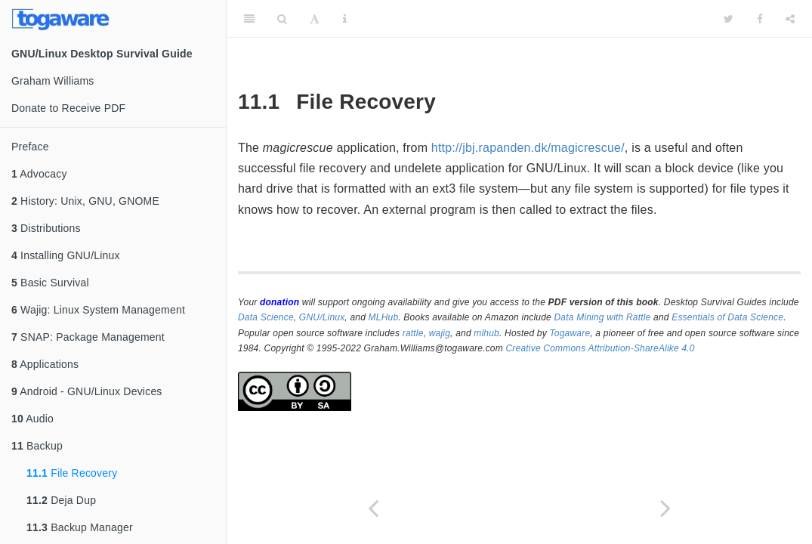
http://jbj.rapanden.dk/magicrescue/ (528, 147)
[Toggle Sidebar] (249, 19)
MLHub (384, 317)
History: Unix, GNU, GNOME (85, 201)
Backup (37, 446)
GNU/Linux (322, 317)
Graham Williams (52, 81)
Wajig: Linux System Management (98, 310)
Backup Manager (79, 527)
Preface (30, 147)
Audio (32, 419)
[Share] (790, 19)
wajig (439, 333)
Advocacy (39, 174)
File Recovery (71, 473)
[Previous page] (373, 508)
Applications (45, 364)
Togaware (569, 333)
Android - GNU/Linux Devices (86, 391)
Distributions (46, 228)
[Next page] (666, 508)
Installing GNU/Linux (65, 255)
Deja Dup (61, 500)
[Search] (282, 19)
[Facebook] (760, 19)
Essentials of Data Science (727, 317)
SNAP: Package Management (88, 337)
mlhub (486, 333)
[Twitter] (728, 19)
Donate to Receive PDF (68, 108)
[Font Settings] (314, 19)
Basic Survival (50, 283)
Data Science (266, 317)
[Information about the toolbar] (345, 19)
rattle (413, 333)
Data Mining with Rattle (602, 317)
